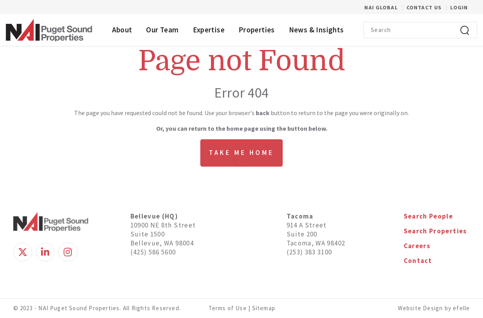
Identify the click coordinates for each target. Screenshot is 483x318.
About (122, 29)
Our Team (162, 29)
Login (459, 7)
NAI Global (385, 7)
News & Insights (316, 29)
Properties (257, 29)
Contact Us (424, 7)
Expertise (209, 29)
